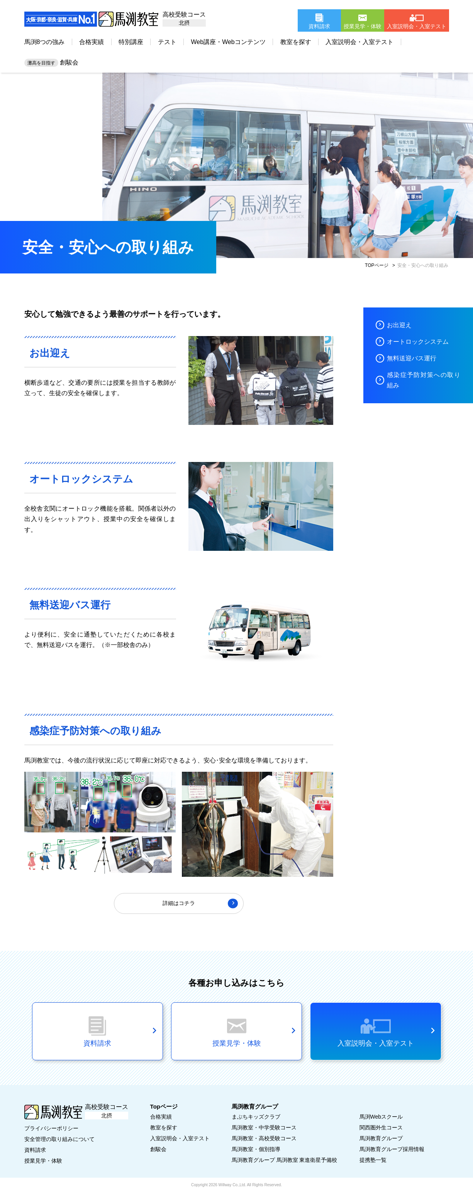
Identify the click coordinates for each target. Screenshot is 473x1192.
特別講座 (131, 42)
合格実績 (91, 42)
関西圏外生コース (381, 1127)
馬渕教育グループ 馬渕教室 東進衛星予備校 (284, 1160)
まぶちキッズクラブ (256, 1117)
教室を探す (295, 42)
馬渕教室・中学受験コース (264, 1127)
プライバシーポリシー (51, 1128)
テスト (167, 42)
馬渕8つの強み (44, 42)
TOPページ (376, 265)
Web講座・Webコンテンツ (228, 42)
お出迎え (399, 325)
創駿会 (51, 62)
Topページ (164, 1106)
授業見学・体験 (43, 1161)
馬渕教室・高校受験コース (264, 1138)
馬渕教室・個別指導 (256, 1149)
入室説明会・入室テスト (359, 42)
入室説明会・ (180, 1138)
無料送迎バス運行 (411, 358)
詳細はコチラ (179, 903)
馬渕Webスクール (381, 1117)
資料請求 (35, 1150)
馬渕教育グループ (381, 1138)
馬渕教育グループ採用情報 (391, 1149)
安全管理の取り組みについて (59, 1139)
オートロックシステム (418, 341)
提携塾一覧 (373, 1160)
